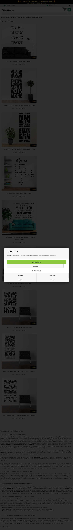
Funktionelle (20, 279)
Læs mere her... (52, 255)
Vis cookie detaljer (36, 270)
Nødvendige (20, 275)
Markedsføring (52, 275)
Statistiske (52, 279)
